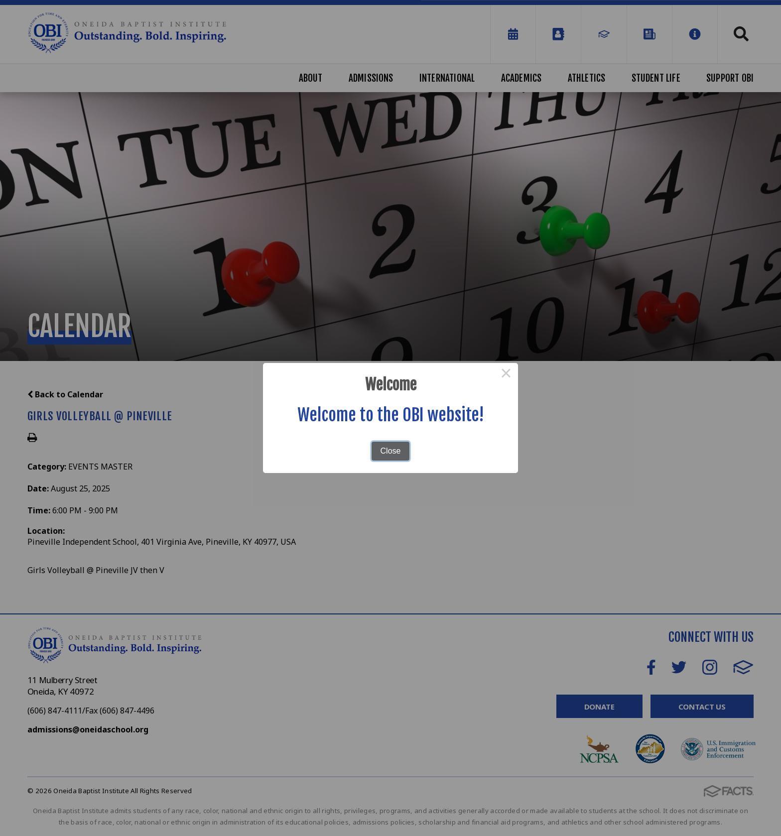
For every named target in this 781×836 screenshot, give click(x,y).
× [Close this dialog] (506, 375)
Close (391, 451)
